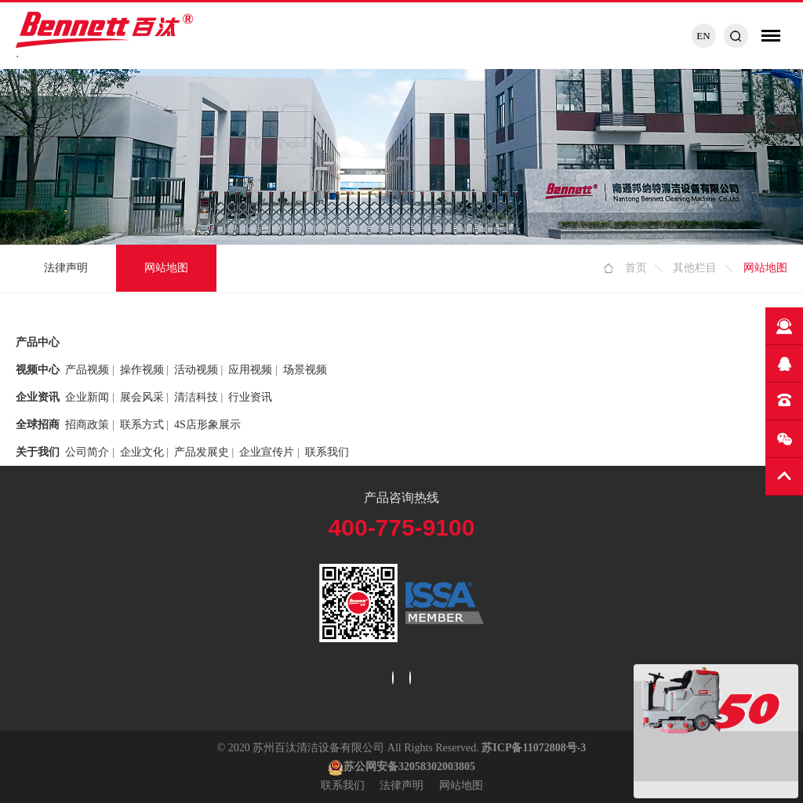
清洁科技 (196, 397)
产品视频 (87, 370)
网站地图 (166, 268)
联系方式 (142, 425)
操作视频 (142, 370)
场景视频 (305, 370)
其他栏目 (695, 268)
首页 (636, 268)
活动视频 (196, 370)
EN (703, 36)
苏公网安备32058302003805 (401, 766)
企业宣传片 (266, 452)
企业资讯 (38, 397)
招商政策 (87, 425)
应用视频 (250, 370)
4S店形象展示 (207, 425)
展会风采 (142, 397)
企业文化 (142, 452)
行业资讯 (250, 397)
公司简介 (87, 452)
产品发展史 (201, 452)
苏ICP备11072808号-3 (533, 748)
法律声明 (66, 268)
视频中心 (38, 370)
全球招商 (38, 425)
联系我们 (327, 452)
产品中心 (38, 342)
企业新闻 (87, 397)
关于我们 (38, 452)
